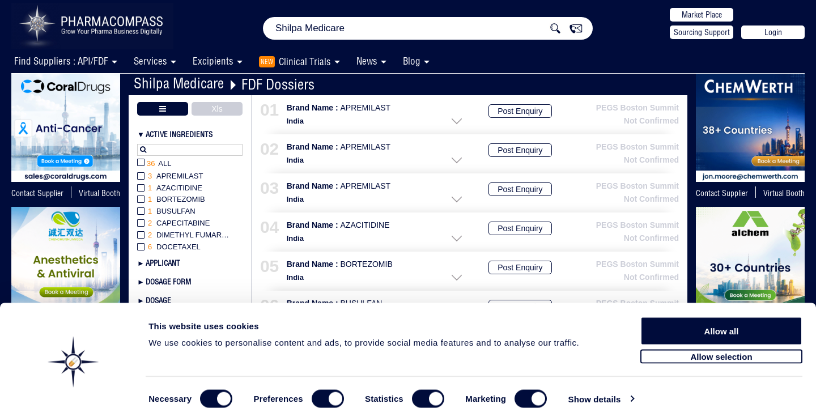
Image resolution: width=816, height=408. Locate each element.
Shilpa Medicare (179, 83)
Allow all (721, 313)
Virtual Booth (99, 193)
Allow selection (721, 338)
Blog (411, 61)
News (366, 61)
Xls (216, 108)
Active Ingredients (179, 134)
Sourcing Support (702, 32)
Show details (594, 386)
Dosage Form (168, 281)
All (154, 164)
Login (773, 32)
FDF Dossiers (277, 84)
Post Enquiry (520, 111)
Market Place (702, 15)
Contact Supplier (37, 193)
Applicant (163, 262)
